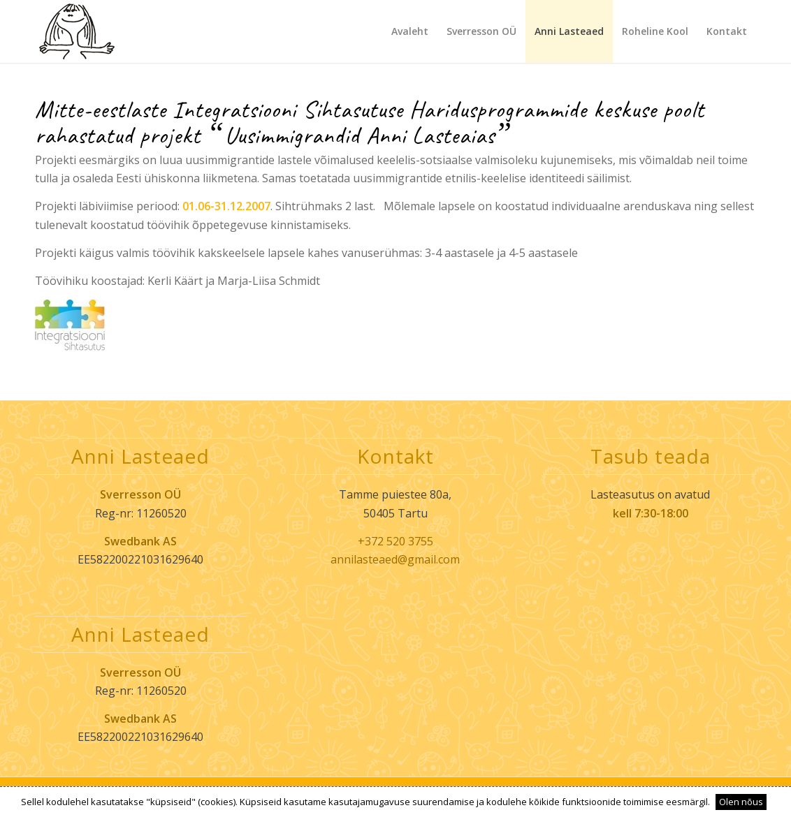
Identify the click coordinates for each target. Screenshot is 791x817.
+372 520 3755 (395, 541)
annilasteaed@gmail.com (395, 559)
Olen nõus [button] (741, 801)
